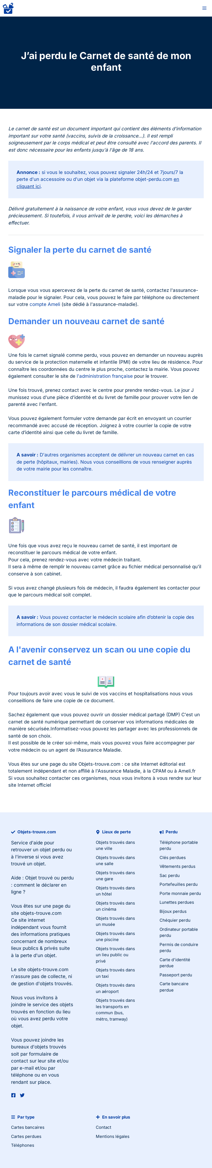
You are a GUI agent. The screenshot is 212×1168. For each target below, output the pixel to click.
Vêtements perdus (177, 866)
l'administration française (105, 376)
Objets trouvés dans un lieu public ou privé (115, 955)
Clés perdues (173, 857)
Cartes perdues (26, 1136)
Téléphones (22, 1145)
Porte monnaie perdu (180, 893)
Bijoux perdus (173, 911)
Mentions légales (112, 1136)
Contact (103, 1127)
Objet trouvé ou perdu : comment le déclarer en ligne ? (42, 885)
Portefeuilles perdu (179, 884)
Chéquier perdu (175, 920)
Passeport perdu (176, 974)
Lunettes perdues (177, 902)
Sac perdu (170, 875)
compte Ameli (45, 304)
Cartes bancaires (27, 1127)
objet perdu (52, 849)
